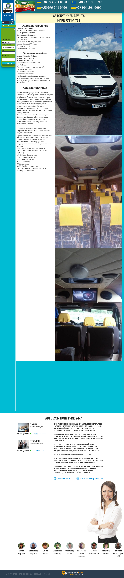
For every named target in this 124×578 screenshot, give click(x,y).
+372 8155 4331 (37, 450)
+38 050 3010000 (37, 433)
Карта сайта (8, 577)
